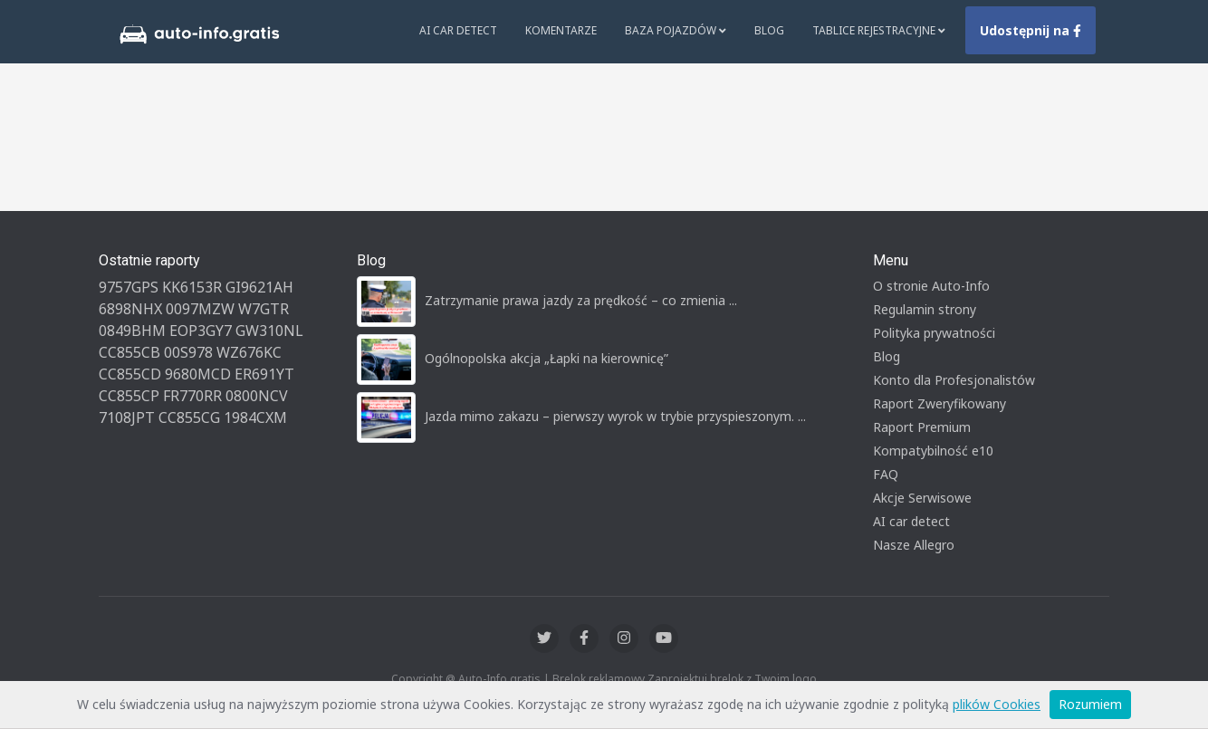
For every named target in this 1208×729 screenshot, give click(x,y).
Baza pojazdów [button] (675, 30)
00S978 (188, 352)
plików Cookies (996, 704)
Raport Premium (922, 427)
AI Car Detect (458, 30)
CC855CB (129, 352)
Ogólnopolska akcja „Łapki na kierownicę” (546, 358)
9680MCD (198, 374)
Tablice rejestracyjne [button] (878, 30)
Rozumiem (1090, 704)
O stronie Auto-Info (931, 285)
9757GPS (128, 287)
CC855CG (189, 417)
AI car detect (911, 521)
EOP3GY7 (200, 331)
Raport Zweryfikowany (939, 403)
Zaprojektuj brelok (695, 678)
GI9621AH (259, 287)
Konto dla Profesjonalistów (954, 379)
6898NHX (130, 309)
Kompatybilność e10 (933, 450)
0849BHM (132, 331)
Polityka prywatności (934, 332)
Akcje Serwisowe (922, 497)
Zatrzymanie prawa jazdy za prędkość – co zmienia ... (581, 300)
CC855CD (130, 374)
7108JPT (127, 417)
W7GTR (263, 309)
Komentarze (561, 30)
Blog (769, 30)
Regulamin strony (924, 309)
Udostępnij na (1030, 30)
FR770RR (192, 396)
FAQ (885, 474)
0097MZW (200, 309)
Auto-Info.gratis (499, 678)
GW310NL (269, 331)
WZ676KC (249, 352)
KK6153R (192, 287)
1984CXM (255, 417)
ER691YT (264, 374)
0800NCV (256, 396)
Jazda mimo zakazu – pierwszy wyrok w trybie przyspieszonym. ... (615, 416)
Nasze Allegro (913, 544)
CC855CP (129, 396)
